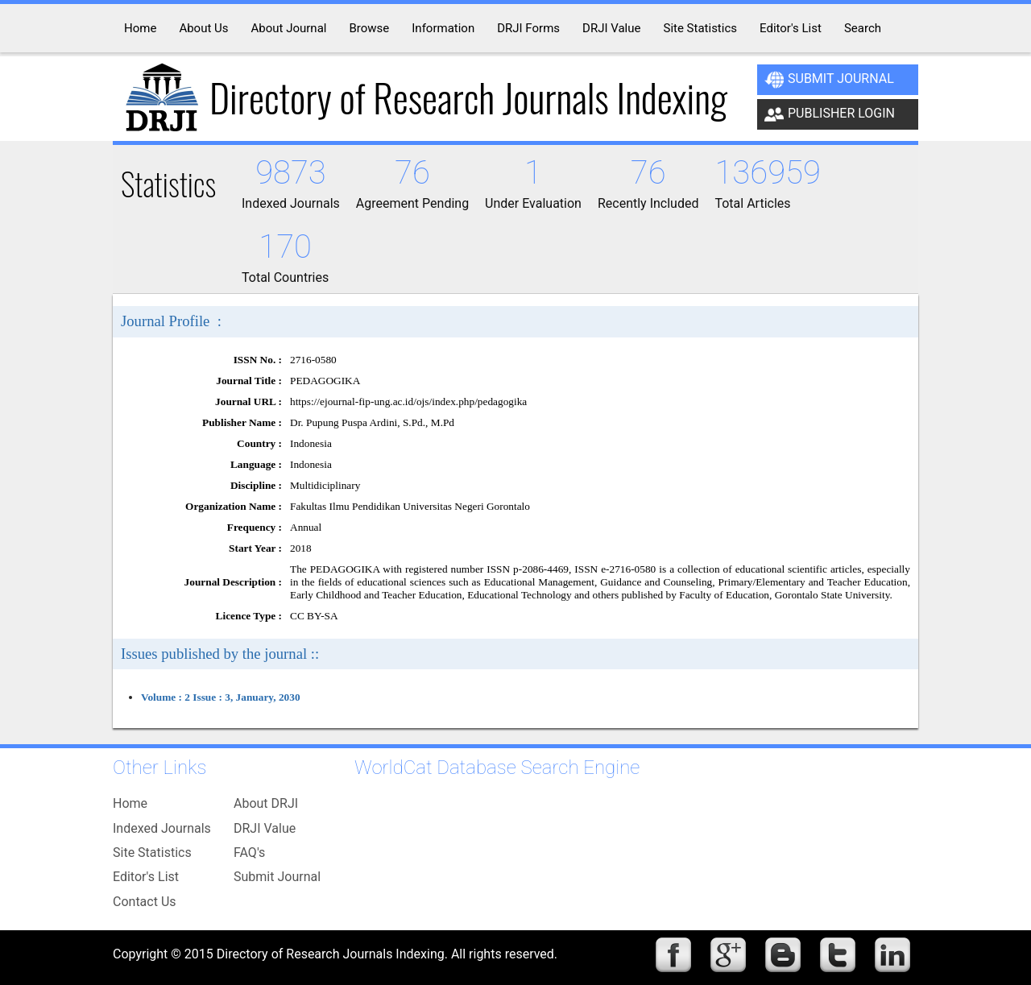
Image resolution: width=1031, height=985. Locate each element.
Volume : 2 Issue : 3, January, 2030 (220, 697)
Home (130, 803)
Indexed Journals (162, 828)
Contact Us (144, 901)
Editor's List (146, 876)
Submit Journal (829, 79)
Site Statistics (152, 852)
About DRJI (266, 803)
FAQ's (249, 852)
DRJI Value (265, 828)
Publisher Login (829, 114)
